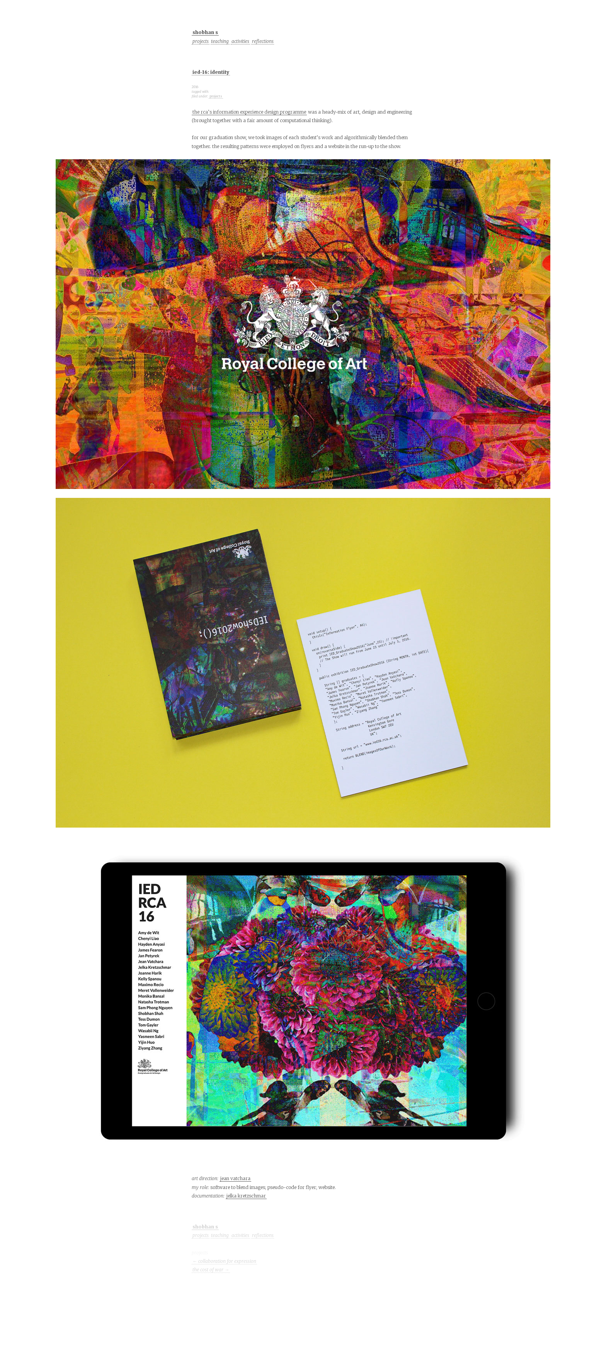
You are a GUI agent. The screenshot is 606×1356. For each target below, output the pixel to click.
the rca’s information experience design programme (249, 112)
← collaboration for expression (224, 1261)
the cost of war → (210, 1270)
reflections (263, 41)
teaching (220, 41)
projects (200, 41)
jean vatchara (235, 1178)
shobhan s (205, 32)
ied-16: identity (210, 72)
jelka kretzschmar (246, 1196)
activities (240, 41)
